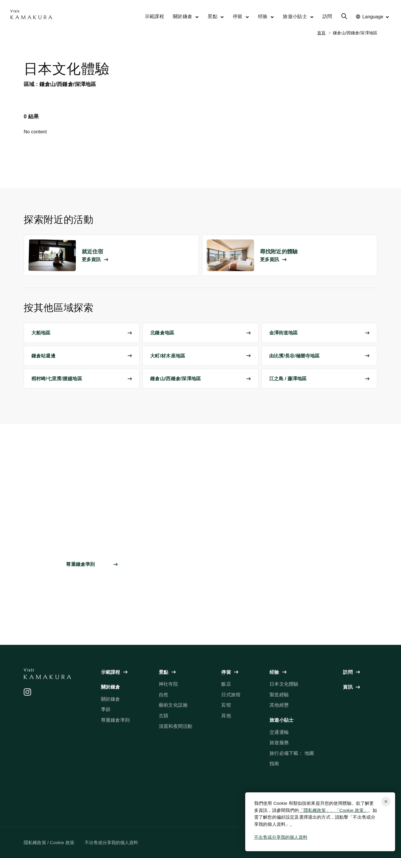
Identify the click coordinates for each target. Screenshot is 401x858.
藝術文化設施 (173, 705)
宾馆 (226, 705)
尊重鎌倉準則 (115, 720)
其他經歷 (279, 705)
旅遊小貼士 (298, 16)
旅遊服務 (279, 742)
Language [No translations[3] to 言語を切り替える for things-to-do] (372, 16)
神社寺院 (168, 684)
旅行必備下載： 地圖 (292, 753)
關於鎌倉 (186, 16)
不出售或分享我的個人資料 (280, 837)
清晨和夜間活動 (175, 726)
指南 (274, 763)
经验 (266, 16)
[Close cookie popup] (386, 801)
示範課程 (154, 16)
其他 (226, 715)
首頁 (321, 32)
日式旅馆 (230, 694)
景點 (216, 16)
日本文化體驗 (284, 684)
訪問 (327, 16)
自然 (163, 694)
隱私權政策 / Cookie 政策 (49, 842)
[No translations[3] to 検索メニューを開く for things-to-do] (344, 17)
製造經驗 (279, 694)
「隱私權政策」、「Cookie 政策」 (333, 810)
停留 (241, 16)
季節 (105, 709)
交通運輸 (279, 732)
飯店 (226, 684)
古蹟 (163, 715)
